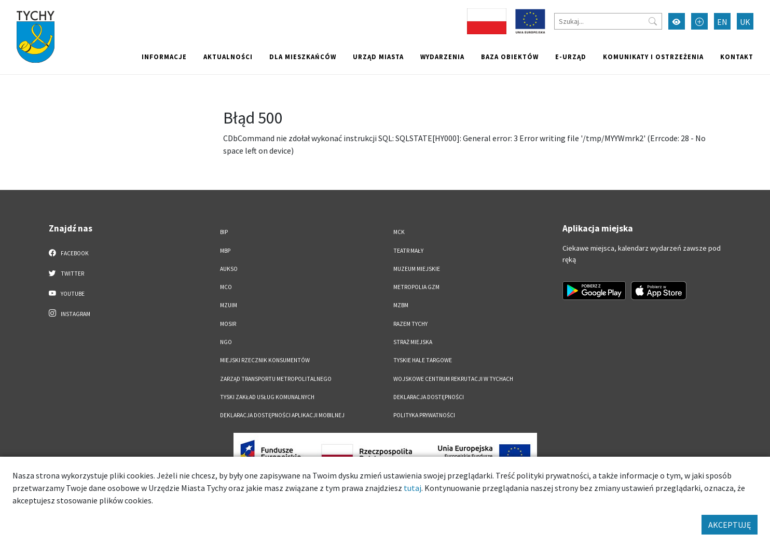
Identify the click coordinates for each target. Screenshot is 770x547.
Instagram (69, 313)
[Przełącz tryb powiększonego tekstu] (699, 21)
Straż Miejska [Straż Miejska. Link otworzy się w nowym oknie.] (412, 342)
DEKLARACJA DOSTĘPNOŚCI (428, 397)
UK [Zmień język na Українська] (745, 22)
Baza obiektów (510, 56)
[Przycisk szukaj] (652, 21)
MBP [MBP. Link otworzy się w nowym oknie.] (225, 250)
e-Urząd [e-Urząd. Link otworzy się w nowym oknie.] (570, 56)
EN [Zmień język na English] (722, 22)
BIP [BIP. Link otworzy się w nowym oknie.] (224, 232)
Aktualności (228, 56)
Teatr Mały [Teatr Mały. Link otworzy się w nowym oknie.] (408, 250)
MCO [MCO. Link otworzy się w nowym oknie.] (226, 287)
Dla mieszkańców (302, 56)
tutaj (412, 488)
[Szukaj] (608, 21)
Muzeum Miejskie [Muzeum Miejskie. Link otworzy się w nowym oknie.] (416, 268)
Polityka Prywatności (424, 415)
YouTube (67, 293)
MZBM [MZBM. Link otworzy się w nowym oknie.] (400, 305)
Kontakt (736, 56)
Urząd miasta (378, 56)
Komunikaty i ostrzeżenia (653, 56)
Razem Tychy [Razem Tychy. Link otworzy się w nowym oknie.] (410, 323)
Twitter (66, 273)
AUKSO (229, 268)
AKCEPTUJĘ (729, 524)
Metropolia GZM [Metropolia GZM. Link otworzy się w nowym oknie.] (416, 287)
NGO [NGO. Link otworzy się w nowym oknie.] (226, 342)
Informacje (164, 56)
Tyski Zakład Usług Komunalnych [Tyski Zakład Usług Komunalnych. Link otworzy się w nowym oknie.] (267, 397)
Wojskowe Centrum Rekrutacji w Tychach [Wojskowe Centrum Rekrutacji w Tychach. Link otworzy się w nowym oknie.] (453, 378)
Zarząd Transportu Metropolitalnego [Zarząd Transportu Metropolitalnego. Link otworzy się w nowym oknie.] (276, 378)
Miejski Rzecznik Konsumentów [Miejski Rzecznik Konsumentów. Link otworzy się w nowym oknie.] (265, 360)
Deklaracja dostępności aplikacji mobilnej (282, 415)
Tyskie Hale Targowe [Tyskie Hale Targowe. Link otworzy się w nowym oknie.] (422, 360)
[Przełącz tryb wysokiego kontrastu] (676, 21)
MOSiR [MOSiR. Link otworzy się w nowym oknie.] (228, 323)
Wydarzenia (442, 56)
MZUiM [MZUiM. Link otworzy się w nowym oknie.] (228, 305)
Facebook (69, 252)
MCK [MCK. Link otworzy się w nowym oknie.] (399, 232)
